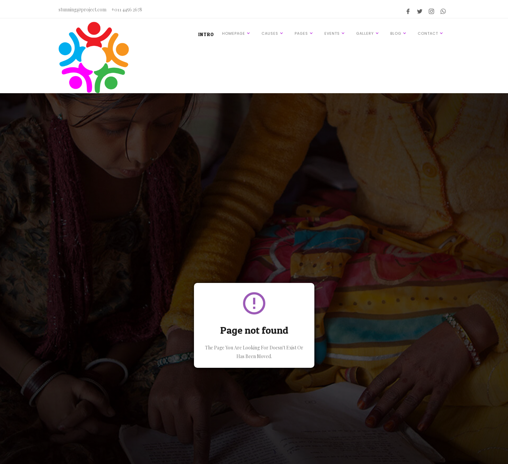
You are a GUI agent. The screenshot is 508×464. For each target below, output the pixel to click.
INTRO (206, 34)
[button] (237, 33)
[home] (94, 57)
